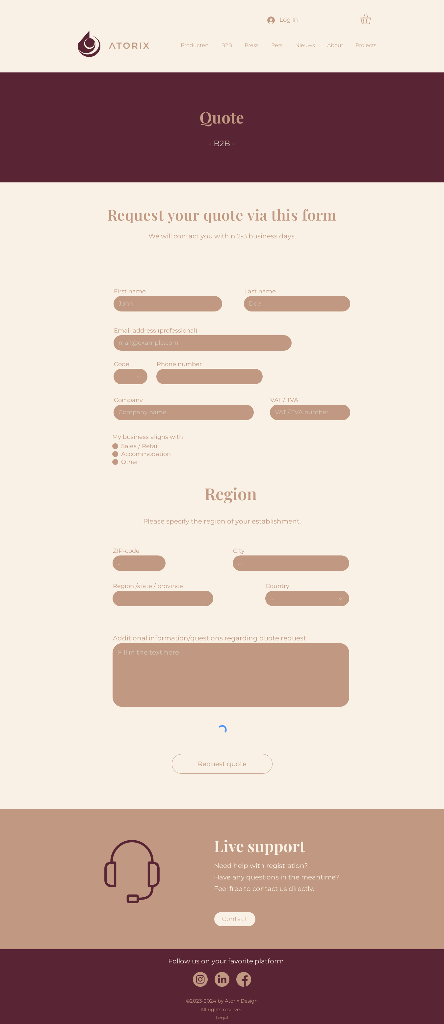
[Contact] (235, 919)
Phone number (179, 364)
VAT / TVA (284, 400)
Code (121, 364)
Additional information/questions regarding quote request (209, 638)
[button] (371, 18)
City (239, 551)
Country (277, 586)
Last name (260, 291)
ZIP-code (126, 551)
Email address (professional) (155, 331)
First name (130, 291)
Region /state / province (148, 586)
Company (128, 400)
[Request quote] (222, 764)
